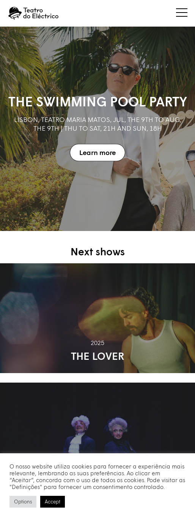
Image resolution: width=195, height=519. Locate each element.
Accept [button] (52, 501)
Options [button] (23, 501)
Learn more (97, 152)
